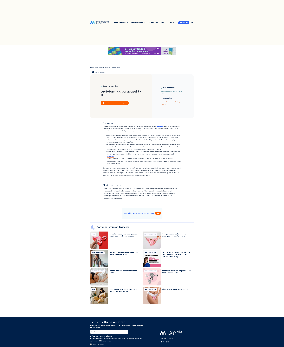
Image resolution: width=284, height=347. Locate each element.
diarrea (170, 140)
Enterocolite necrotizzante (169, 102)
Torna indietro (98, 72)
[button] (192, 22)
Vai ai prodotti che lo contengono (115, 103)
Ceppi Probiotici (99, 67)
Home (92, 67)
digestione (110, 156)
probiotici (160, 126)
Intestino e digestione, (167, 91)
